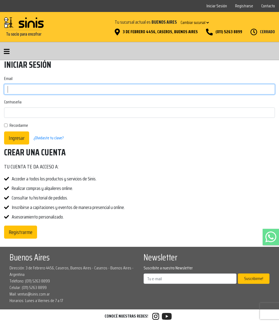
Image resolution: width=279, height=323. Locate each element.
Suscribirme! (253, 278)
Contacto (268, 5)
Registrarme (20, 232)
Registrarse (244, 5)
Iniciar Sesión (217, 5)
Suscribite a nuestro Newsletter (168, 268)
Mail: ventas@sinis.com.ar (30, 294)
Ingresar (17, 138)
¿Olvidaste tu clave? (49, 137)
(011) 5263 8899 (229, 32)
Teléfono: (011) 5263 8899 (30, 281)
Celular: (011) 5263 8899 (28, 287)
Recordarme (19, 125)
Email (8, 78)
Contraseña (13, 102)
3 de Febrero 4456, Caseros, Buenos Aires (160, 32)
